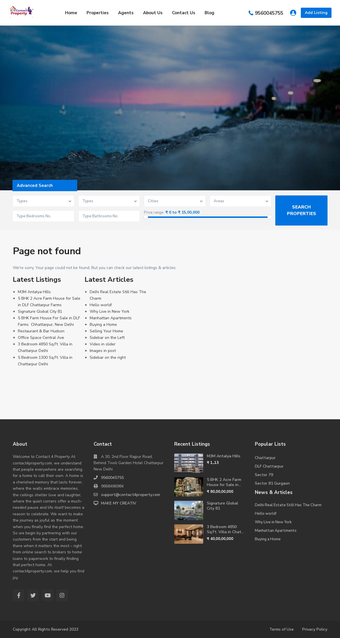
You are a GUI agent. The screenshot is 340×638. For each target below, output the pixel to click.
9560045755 (269, 13)
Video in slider (103, 344)
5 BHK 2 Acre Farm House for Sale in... (224, 482)
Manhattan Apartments (111, 318)
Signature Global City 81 (40, 311)
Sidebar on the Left (107, 337)
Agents (126, 13)
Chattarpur (265, 457)
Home (71, 13)
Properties (98, 13)
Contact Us (183, 13)
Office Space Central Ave (41, 337)
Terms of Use (281, 629)
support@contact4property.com (130, 494)
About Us (153, 13)
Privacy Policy (314, 629)
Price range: (154, 212)
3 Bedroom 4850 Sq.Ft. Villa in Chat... (225, 529)
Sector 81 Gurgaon (272, 483)
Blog (209, 13)
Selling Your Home (106, 331)
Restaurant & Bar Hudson (41, 331)
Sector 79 (264, 475)
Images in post (103, 350)
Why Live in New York (109, 311)
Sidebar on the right (108, 357)
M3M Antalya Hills (34, 292)
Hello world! (101, 305)
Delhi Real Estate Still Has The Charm (288, 505)
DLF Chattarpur (269, 466)
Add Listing (316, 12)
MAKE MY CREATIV (118, 503)
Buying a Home (103, 324)
